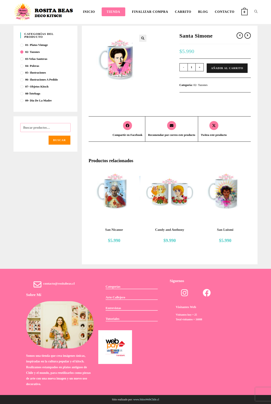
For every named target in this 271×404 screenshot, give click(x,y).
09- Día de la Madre (38, 100)
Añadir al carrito (227, 68)
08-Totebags (32, 93)
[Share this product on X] (214, 129)
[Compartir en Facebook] (128, 129)
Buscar (59, 140)
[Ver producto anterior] (240, 35)
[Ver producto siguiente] (247, 35)
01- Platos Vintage (36, 45)
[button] (142, 38)
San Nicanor (114, 229)
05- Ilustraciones (35, 72)
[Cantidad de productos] (192, 67)
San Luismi (225, 229)
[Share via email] (171, 129)
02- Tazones (200, 85)
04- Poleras (32, 65)
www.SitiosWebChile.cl (146, 399)
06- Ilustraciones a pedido (41, 79)
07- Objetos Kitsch (36, 86)
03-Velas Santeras (36, 59)
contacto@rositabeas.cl (59, 285)
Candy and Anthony (169, 229)
